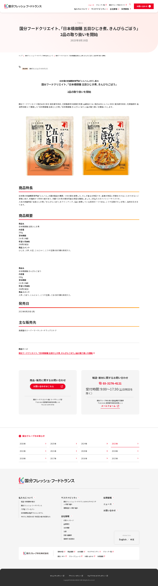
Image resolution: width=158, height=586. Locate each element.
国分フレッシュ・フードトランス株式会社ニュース (39, 56)
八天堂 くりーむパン (27, 509)
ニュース (91, 5)
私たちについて (80, 9)
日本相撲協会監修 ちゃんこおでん (32, 513)
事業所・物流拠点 (69, 539)
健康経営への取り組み (71, 508)
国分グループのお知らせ (33, 436)
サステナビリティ (98, 9)
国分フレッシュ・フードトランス (39, 69)
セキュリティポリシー (56, 576)
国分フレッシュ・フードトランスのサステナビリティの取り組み (80, 502)
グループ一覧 (100, 5)
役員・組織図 (68, 535)
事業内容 (60, 551)
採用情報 (125, 9)
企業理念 (66, 524)
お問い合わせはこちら (48, 386)
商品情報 (25, 69)
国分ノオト (61, 556)
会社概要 (66, 528)
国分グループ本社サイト (117, 5)
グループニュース (74, 556)
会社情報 (113, 9)
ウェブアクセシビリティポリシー (96, 576)
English (123, 539)
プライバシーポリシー (75, 576)
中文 (132, 539)
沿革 (65, 531)
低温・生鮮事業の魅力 (28, 501)
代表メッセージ (69, 520)
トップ (20, 56)
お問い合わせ (109, 510)
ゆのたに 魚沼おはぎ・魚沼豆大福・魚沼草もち (35, 516)
